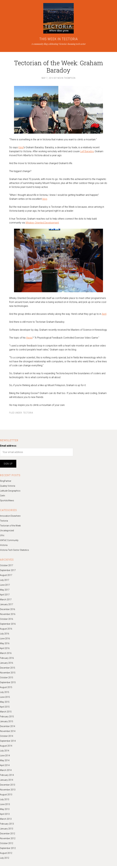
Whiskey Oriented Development (42, 222)
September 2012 (8, 848)
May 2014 (4, 760)
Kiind (20, 147)
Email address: (8, 445)
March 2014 (6, 770)
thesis (29, 337)
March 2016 (6, 653)
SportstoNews (7, 500)
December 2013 (7, 785)
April (104, 313)
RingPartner (5, 481)
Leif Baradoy (87, 151)
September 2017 (8, 570)
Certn (2, 495)
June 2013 (5, 804)
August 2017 (6, 575)
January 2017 (6, 604)
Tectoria (28, 413)
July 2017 (4, 580)
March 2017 (6, 599)
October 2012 (6, 843)
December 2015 (7, 668)
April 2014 (5, 765)
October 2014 (6, 736)
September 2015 (8, 682)
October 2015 (6, 677)
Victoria (3, 545)
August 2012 (6, 853)
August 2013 (6, 794)
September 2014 (8, 741)
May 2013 (4, 809)
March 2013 (6, 819)
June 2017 (5, 585)
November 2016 (7, 614)
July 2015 (4, 692)
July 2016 (4, 633)
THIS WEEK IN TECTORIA (58, 39)
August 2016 (6, 629)
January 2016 (6, 663)
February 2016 (7, 658)
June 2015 (5, 697)
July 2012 (4, 858)
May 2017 (4, 590)
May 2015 (4, 702)
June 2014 (5, 755)
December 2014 (7, 726)
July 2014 (4, 750)
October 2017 (6, 565)
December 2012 (7, 833)
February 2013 (7, 824)
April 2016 (5, 648)
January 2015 (6, 721)
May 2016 (4, 643)
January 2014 (6, 780)
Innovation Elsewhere (10, 516)
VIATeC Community (9, 540)
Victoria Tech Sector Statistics (14, 550)
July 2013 (4, 799)
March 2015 (6, 711)
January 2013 (6, 828)
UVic (2, 535)
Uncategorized (7, 530)
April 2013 (5, 814)
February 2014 (7, 775)
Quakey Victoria (7, 486)
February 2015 (7, 716)
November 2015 (7, 672)
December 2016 (7, 609)
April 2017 (5, 594)
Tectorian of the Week (10, 525)
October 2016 (6, 619)
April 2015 (5, 707)
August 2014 (6, 746)
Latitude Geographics (10, 491)
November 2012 (7, 838)
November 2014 (7, 731)
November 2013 (7, 789)
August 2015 (6, 687)
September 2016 (8, 624)
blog (44, 198)
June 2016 (5, 638)
